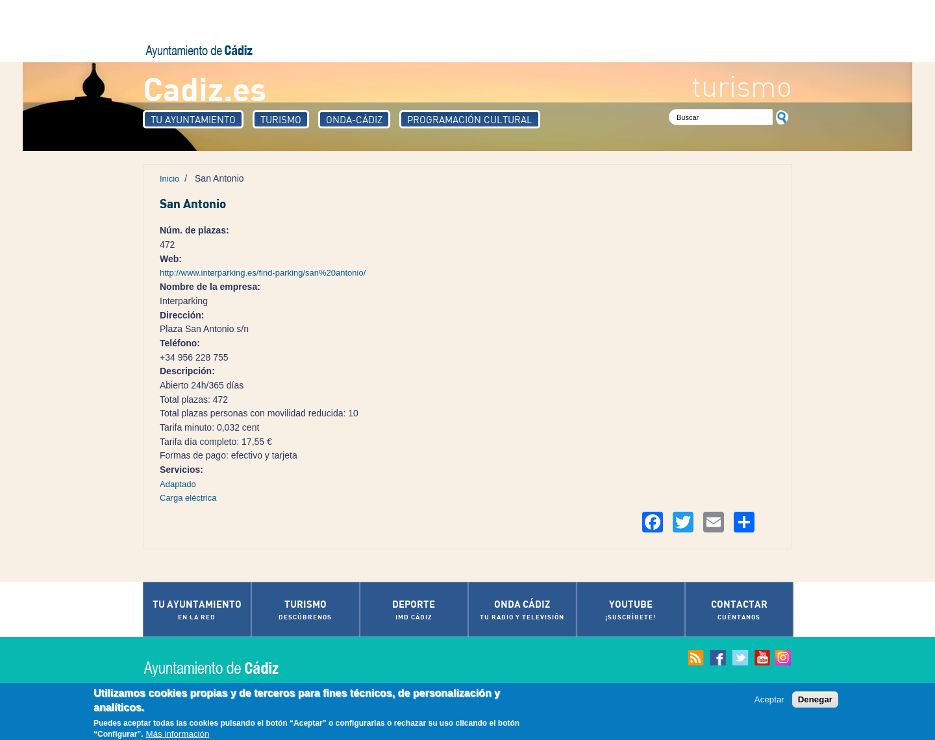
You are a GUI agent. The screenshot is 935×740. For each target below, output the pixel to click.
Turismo (280, 119)
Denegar (815, 700)
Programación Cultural (469, 119)
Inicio (169, 179)
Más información (178, 734)
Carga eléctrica (188, 498)
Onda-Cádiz (354, 119)
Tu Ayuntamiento (193, 119)
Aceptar (769, 700)
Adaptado (178, 484)
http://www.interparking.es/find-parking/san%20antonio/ (263, 273)
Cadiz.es (204, 88)
